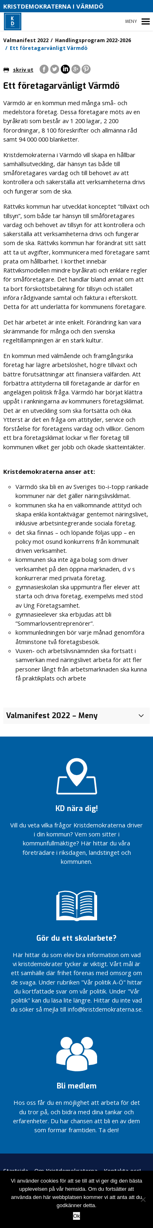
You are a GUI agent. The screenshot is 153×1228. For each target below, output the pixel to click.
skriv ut (18, 69)
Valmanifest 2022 (26, 40)
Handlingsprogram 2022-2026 (93, 40)
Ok (76, 1216)
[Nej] (143, 1199)
